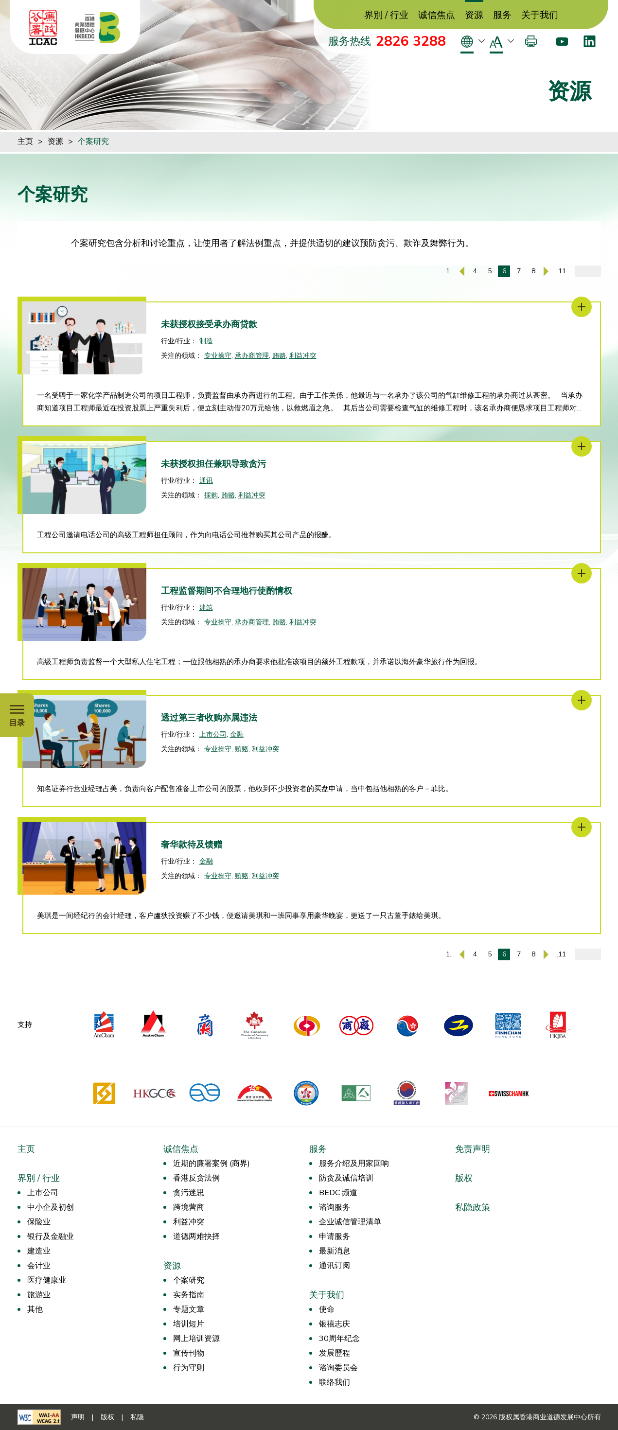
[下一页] (546, 271)
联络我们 (334, 1382)
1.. (449, 271)
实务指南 (188, 1295)
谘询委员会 (338, 1368)
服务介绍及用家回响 (354, 1163)
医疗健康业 (46, 1280)
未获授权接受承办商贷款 (209, 324)
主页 (25, 141)
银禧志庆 (334, 1324)
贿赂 (279, 355)
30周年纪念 (339, 1338)
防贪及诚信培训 (346, 1178)
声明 (78, 1417)
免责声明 (472, 1149)
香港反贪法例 (196, 1178)
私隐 (137, 1417)
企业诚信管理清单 (350, 1222)
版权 (464, 1178)
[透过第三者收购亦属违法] (581, 700)
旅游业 (39, 1295)
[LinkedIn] (589, 41)
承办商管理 (252, 355)
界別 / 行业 (386, 15)
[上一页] (461, 271)
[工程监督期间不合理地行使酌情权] (581, 573)
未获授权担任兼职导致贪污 (213, 464)
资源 (474, 15)
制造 (206, 341)
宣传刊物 (188, 1353)
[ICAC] (43, 27)
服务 (502, 15)
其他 (35, 1309)
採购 (211, 495)
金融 (237, 734)
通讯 (206, 480)
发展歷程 (334, 1353)
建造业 (39, 1251)
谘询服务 (334, 1207)
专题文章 (188, 1309)
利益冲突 (303, 355)
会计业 (39, 1266)
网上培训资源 (196, 1338)
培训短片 (188, 1324)
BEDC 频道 (338, 1193)
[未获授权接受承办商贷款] (581, 307)
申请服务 (334, 1236)
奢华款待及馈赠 (191, 844)
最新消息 (334, 1251)
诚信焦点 (436, 15)
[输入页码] (588, 271)
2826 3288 (411, 41)
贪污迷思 (188, 1193)
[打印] (531, 41)
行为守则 (188, 1368)
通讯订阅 (334, 1266)
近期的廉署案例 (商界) (211, 1163)
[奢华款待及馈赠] (581, 827)
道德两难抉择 (196, 1236)
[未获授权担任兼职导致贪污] (581, 446)
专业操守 (217, 355)
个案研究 (93, 141)
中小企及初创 (50, 1207)
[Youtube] (562, 41)
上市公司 (213, 734)
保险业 (39, 1222)
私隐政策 (472, 1207)
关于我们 (539, 15)
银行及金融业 (50, 1236)
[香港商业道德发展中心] (98, 27)
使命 (327, 1309)
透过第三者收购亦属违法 (209, 718)
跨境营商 (188, 1207)
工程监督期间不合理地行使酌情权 (226, 591)
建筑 (206, 607)
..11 (560, 271)
